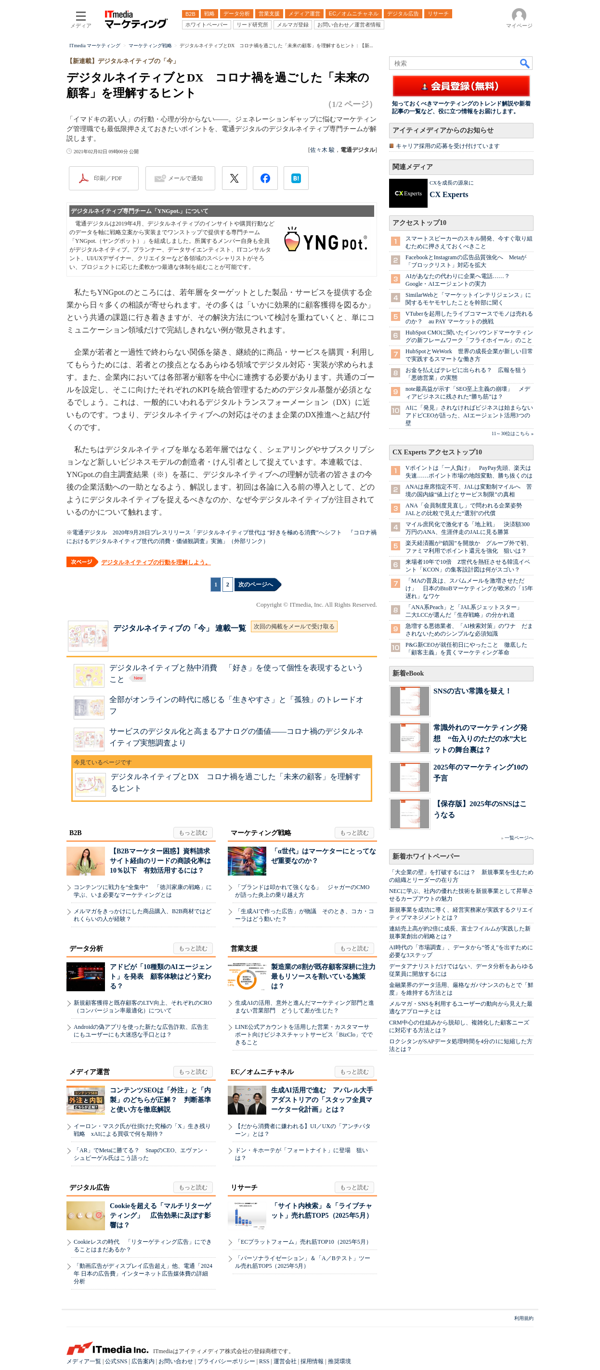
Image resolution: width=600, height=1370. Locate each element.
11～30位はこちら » (513, 433)
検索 (525, 63)
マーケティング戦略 (261, 833)
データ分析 (86, 948)
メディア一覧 (83, 1361)
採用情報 (312, 1361)
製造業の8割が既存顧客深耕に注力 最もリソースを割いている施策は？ (326, 976)
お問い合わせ (175, 1361)
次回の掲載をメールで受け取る (294, 626)
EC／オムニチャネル (262, 1072)
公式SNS (116, 1361)
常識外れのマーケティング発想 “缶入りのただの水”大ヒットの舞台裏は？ (480, 738)
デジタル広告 (89, 1187)
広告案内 (143, 1361)
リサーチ (244, 1187)
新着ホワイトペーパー (426, 856)
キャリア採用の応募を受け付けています (448, 146)
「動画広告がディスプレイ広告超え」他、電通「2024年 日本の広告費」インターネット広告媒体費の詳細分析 (143, 1274)
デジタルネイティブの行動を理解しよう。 (156, 562)
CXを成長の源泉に (452, 183)
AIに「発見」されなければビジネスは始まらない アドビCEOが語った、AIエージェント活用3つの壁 (472, 415)
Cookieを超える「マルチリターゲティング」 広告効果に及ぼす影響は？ (160, 1215)
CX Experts (449, 194)
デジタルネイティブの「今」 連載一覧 (179, 628)
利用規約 (524, 1318)
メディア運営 (89, 1072)
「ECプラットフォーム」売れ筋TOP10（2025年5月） (303, 1241)
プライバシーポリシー (226, 1361)
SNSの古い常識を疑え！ (472, 691)
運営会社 (285, 1361)
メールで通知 (185, 178)
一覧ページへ (519, 837)
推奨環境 (339, 1361)
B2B (75, 833)
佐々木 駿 (322, 149)
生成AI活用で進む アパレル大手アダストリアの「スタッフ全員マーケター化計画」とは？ (322, 1100)
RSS (264, 1361)
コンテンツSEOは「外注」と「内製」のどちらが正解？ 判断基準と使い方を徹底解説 (160, 1100)
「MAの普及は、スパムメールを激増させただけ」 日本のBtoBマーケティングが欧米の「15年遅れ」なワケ (469, 588)
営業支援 (244, 948)
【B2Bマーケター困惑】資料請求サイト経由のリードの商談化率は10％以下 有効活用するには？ (160, 861)
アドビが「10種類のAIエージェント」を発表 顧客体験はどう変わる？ (161, 976)
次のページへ (255, 584)
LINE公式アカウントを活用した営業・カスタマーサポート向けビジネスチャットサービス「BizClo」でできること (304, 1035)
